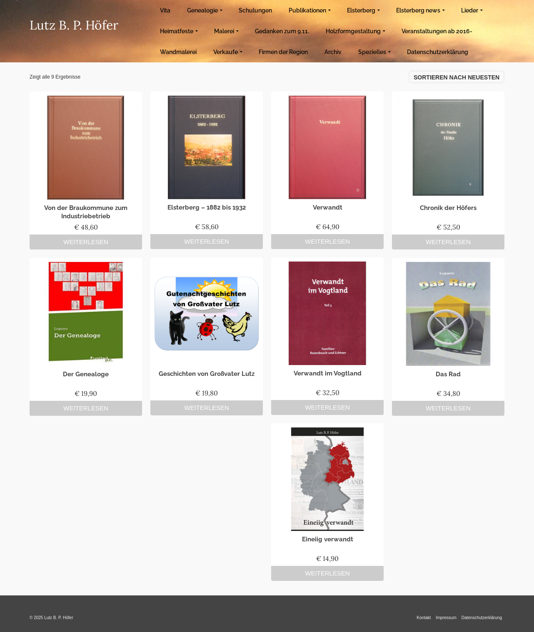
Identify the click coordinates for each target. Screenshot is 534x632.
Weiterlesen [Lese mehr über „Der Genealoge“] (85, 408)
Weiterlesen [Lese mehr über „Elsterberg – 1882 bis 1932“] (206, 241)
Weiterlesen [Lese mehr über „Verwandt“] (327, 241)
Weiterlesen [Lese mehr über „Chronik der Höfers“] (448, 241)
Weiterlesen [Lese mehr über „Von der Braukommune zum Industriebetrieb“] (85, 241)
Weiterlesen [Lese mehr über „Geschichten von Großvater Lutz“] (206, 407)
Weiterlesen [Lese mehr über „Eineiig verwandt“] (327, 573)
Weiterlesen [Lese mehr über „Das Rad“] (448, 408)
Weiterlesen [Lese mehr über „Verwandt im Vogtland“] (327, 407)
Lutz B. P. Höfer (74, 25)
